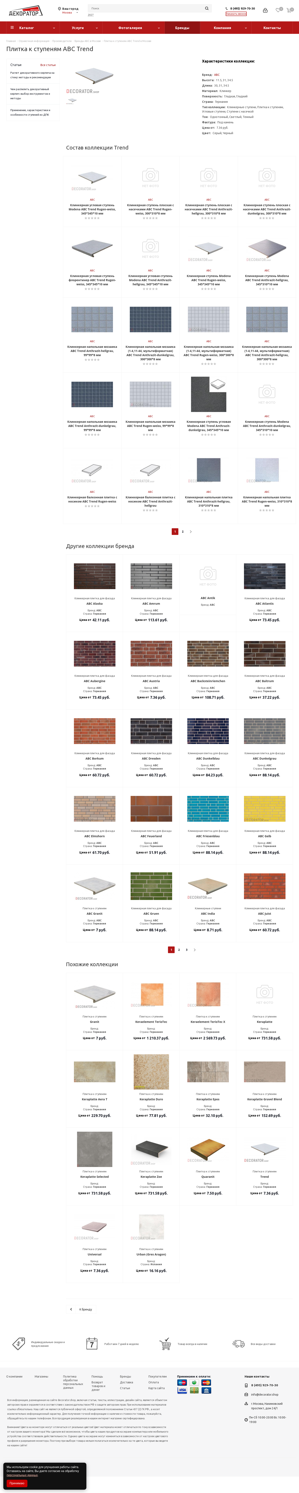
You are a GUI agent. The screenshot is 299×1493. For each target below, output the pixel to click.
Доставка (126, 1398)
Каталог (26, 28)
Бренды (182, 28)
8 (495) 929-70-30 (242, 8)
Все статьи (48, 65)
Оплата (153, 1398)
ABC (217, 74)
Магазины (41, 1393)
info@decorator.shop (264, 1411)
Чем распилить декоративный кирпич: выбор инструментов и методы (30, 94)
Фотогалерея (130, 28)
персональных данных (22, 1475)
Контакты (272, 28)
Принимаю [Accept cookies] (17, 1483)
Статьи (125, 1404)
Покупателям (157, 1393)
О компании (14, 1393)
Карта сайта (156, 1404)
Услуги (78, 28)
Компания (222, 28)
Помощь (97, 1393)
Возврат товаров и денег (98, 1402)
